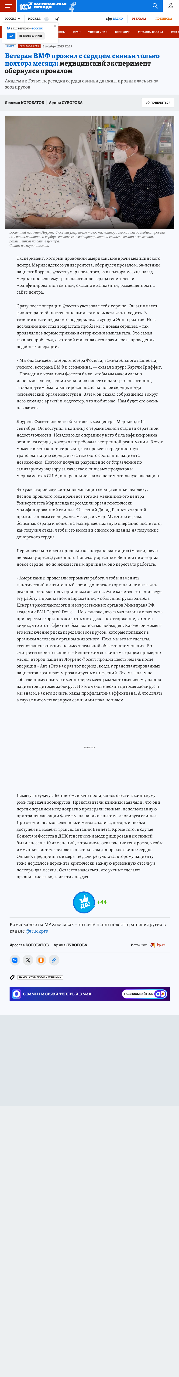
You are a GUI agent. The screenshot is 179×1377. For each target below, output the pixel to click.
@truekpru (37, 930)
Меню (6, 6)
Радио (118, 19)
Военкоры (122, 32)
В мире (10, 46)
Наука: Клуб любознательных (40, 977)
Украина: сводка (150, 32)
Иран (77, 32)
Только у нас (97, 32)
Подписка (163, 19)
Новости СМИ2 (17, 1117)
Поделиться (158, 103)
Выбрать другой (30, 35)
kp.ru (161, 944)
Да (11, 35)
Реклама (139, 19)
